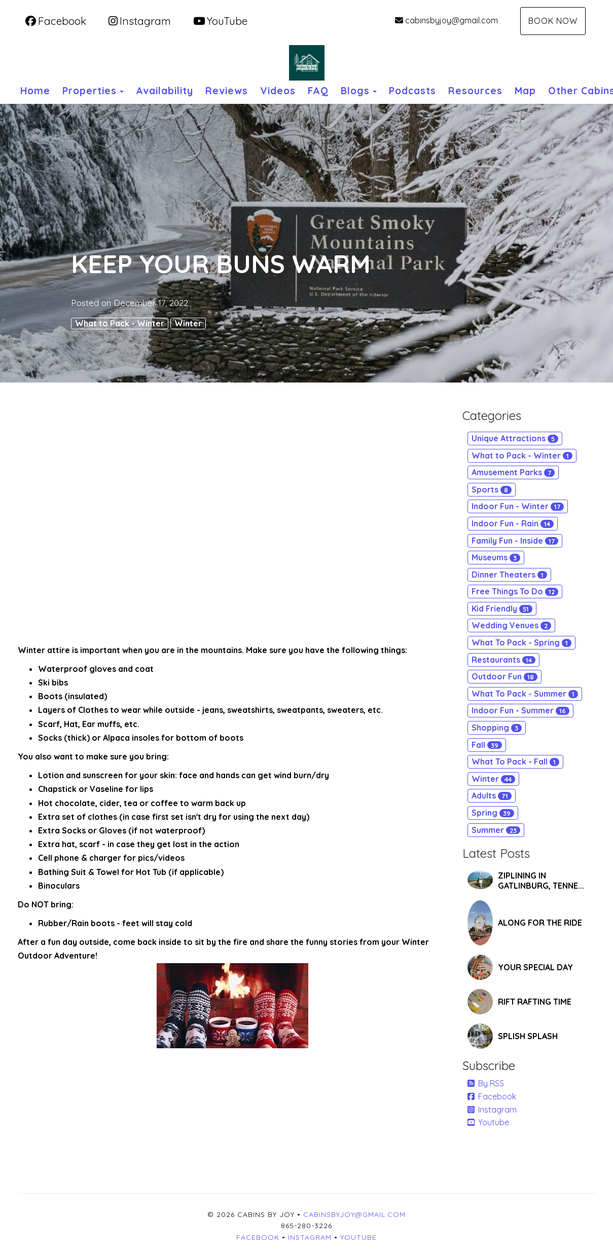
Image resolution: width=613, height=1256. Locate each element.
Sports (492, 489)
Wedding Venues (511, 625)
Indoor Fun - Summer (520, 710)
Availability (164, 91)
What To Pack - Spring (521, 642)
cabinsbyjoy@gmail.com (446, 20)
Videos (278, 91)
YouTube (220, 20)
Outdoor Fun (504, 676)
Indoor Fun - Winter (518, 506)
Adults (492, 795)
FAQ (318, 91)
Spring (493, 813)
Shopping (497, 727)
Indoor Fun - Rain (513, 523)
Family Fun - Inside (515, 541)
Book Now (553, 21)
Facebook (55, 20)
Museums (496, 557)
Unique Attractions (515, 438)
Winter (188, 323)
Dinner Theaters (509, 574)
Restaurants (503, 660)
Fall (487, 745)
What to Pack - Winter (119, 323)
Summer (496, 830)
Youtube (488, 1122)
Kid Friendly (502, 608)
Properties (89, 91)
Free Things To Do (515, 591)
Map (525, 91)
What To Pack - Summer (525, 694)
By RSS (485, 1083)
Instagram (140, 20)
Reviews (226, 91)
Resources (475, 91)
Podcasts (412, 91)
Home (35, 91)
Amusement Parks (513, 472)
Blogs (355, 91)
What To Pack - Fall (515, 761)
